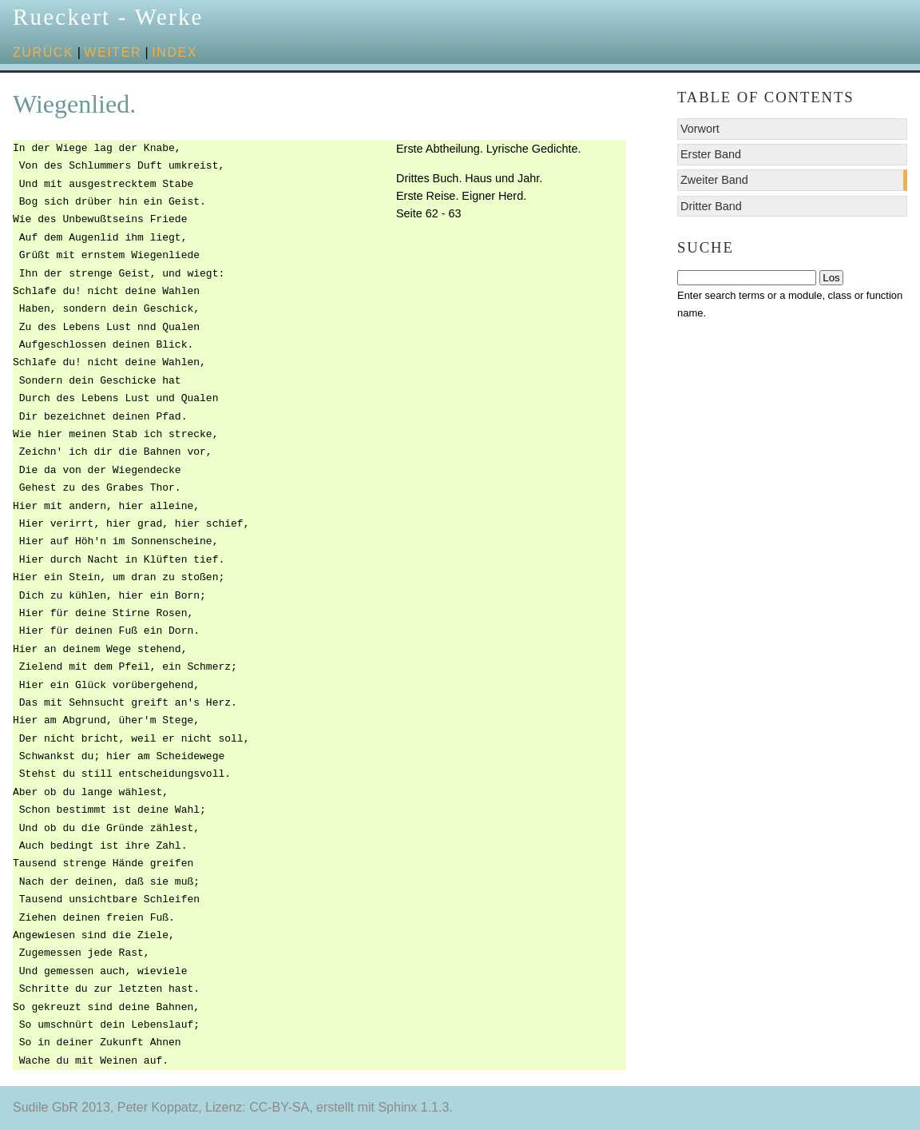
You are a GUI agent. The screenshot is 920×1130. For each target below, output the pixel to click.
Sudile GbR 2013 (61, 1107)
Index (174, 52)
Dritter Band (711, 206)
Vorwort (700, 128)
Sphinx (397, 1107)
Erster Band (710, 154)
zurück (43, 52)
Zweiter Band (714, 179)
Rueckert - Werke (108, 17)
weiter (112, 52)
